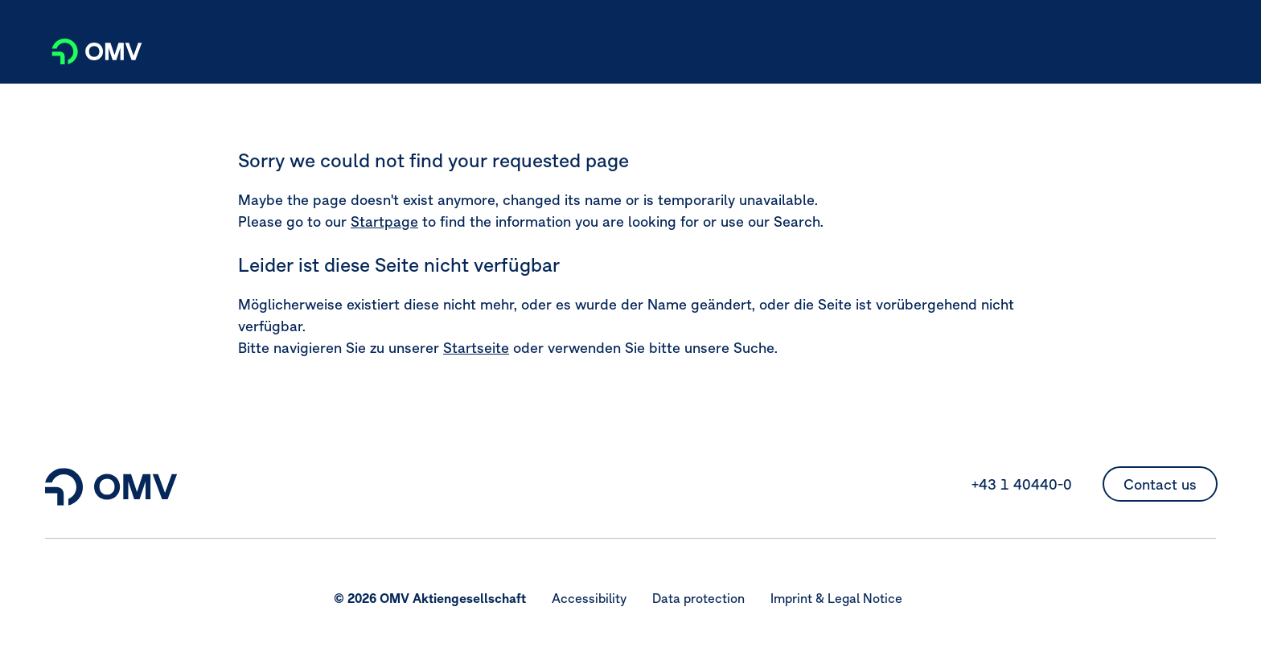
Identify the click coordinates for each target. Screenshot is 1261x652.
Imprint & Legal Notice (836, 598)
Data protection (698, 598)
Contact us (1160, 484)
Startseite (476, 347)
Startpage (384, 221)
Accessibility (589, 598)
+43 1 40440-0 (1021, 484)
